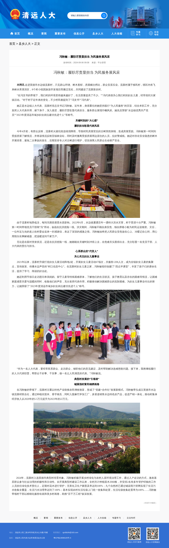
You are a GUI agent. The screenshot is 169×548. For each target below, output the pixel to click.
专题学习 (116, 518)
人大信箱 (116, 33)
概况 (30, 33)
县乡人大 (97, 33)
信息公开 (79, 33)
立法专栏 (131, 518)
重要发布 (60, 33)
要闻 (44, 33)
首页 (15, 33)
